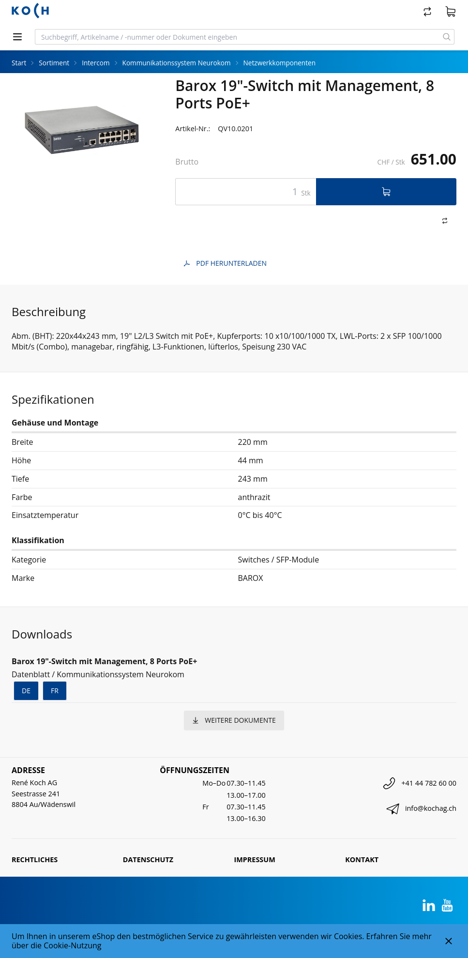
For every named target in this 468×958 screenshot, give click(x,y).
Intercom (95, 62)
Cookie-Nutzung (72, 945)
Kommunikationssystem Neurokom (176, 62)
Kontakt (361, 859)
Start (19, 62)
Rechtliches (35, 859)
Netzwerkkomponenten (279, 62)
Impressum (254, 859)
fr (55, 690)
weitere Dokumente (233, 720)
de (26, 690)
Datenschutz (148, 859)
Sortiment (54, 62)
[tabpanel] (82, 129)
